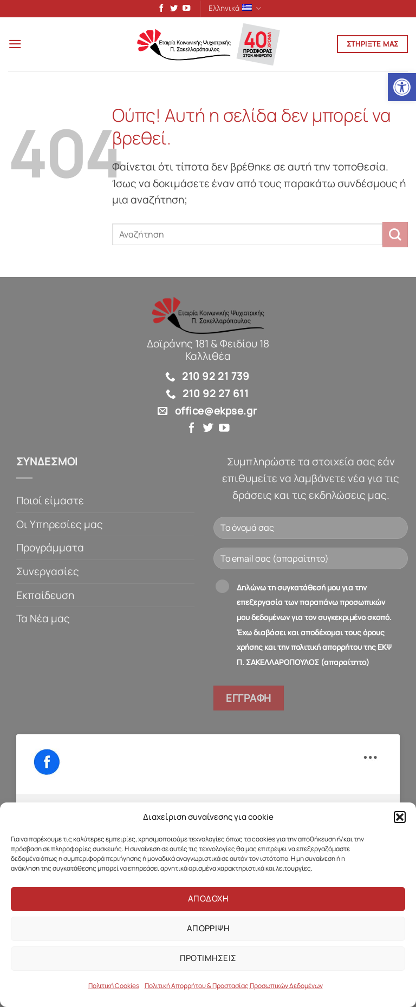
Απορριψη (208, 928)
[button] (399, 817)
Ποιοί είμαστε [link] (50, 502)
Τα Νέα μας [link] (43, 620)
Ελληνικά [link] (235, 9)
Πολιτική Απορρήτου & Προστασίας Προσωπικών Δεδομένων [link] (234, 985)
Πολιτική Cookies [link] (113, 985)
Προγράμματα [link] (50, 549)
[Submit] (395, 236)
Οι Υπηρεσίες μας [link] (59, 525)
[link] (402, 87)
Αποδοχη (208, 898)
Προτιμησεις (208, 958)
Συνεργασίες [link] (47, 573)
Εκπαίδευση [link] (45, 597)
